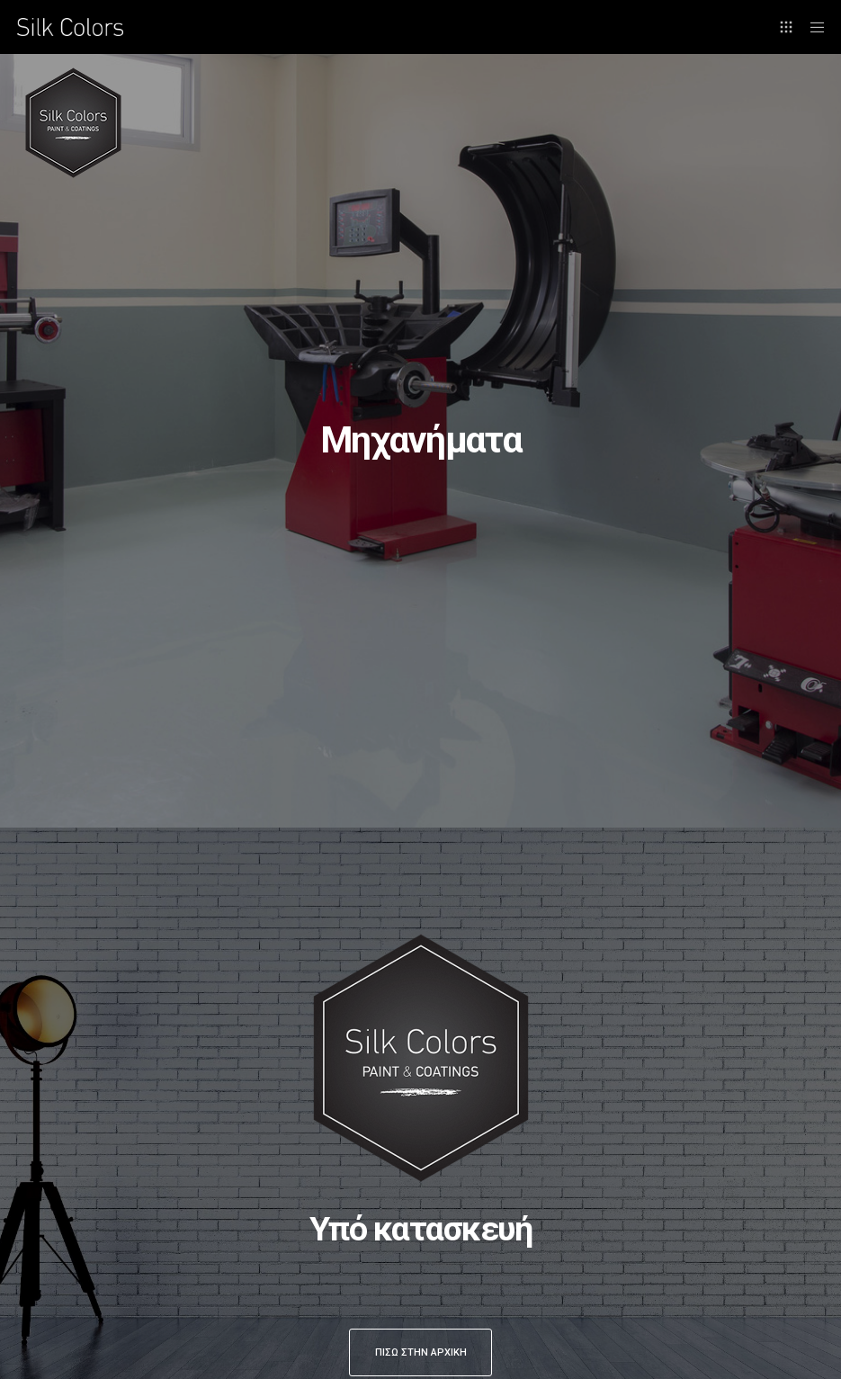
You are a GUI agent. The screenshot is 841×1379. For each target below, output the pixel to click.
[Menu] (811, 27)
